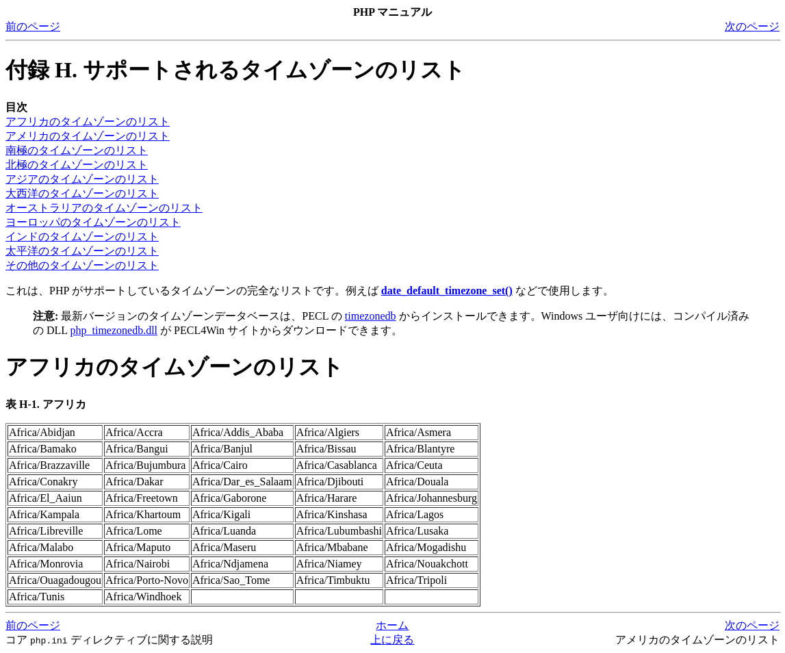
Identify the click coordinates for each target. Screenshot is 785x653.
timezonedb (370, 316)
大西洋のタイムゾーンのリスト (82, 193)
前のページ (32, 26)
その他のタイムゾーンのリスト (82, 265)
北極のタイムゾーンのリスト (76, 164)
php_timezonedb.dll (114, 330)
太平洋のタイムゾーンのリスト (82, 251)
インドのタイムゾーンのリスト (82, 236)
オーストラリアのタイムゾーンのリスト (104, 208)
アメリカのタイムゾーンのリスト (87, 136)
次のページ (752, 26)
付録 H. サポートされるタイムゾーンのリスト (235, 69)
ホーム (392, 625)
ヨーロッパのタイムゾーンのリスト (93, 222)
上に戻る (392, 639)
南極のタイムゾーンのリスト (76, 150)
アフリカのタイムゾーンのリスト (87, 121)
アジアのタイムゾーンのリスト (82, 179)
